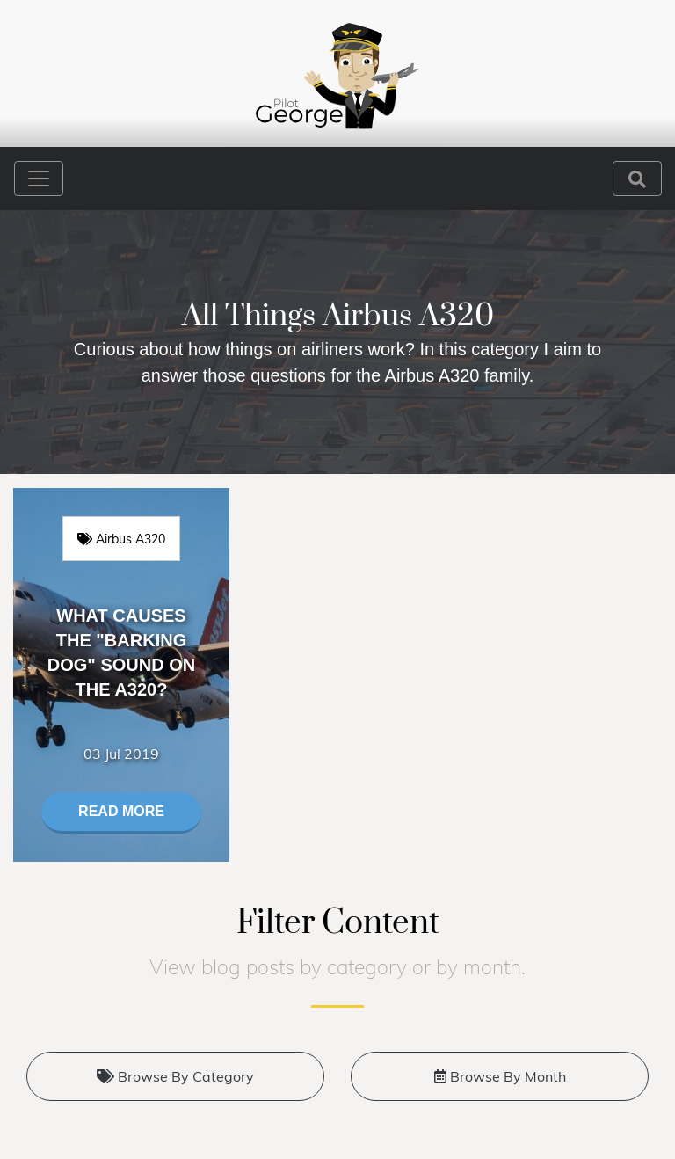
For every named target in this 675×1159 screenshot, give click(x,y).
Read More (121, 811)
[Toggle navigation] (38, 178)
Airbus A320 (121, 538)
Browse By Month (500, 1076)
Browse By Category (175, 1076)
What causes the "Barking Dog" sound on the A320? (121, 652)
